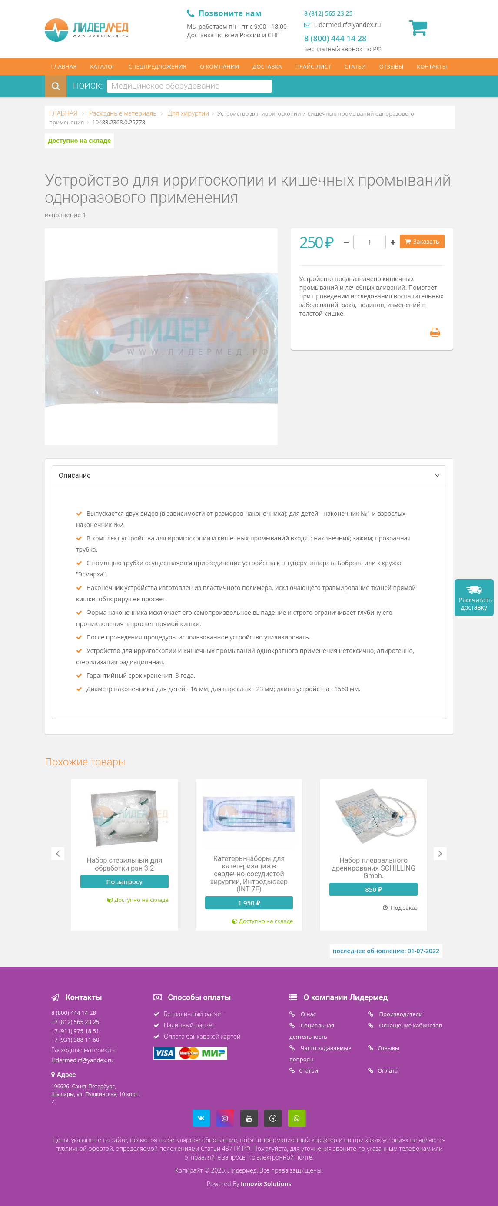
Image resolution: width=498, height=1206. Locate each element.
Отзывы (388, 1048)
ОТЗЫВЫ (391, 66)
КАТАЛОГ (102, 66)
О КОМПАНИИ (219, 66)
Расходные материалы (122, 113)
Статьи (308, 1070)
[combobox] (189, 86)
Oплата (388, 1070)
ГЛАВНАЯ (64, 66)
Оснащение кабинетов (410, 1025)
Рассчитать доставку (475, 603)
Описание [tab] (75, 475)
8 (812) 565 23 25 (328, 13)
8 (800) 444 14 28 (335, 38)
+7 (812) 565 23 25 (75, 1022)
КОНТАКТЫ (432, 66)
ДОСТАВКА (267, 66)
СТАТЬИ (355, 66)
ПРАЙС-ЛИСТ (313, 66)
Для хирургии (187, 113)
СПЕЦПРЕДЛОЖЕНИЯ (157, 66)
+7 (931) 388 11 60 (75, 1040)
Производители (400, 1014)
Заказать (422, 241)
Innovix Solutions (266, 1183)
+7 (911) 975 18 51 (75, 1031)
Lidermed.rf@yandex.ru (342, 24)
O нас (307, 1014)
